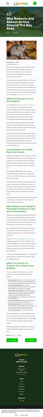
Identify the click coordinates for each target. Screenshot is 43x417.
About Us (21, 384)
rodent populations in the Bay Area (26, 105)
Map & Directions (21, 374)
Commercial (22, 389)
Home (21, 381)
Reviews (21, 394)
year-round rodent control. (27, 310)
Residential (21, 386)
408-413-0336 (21, 362)
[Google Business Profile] (23, 401)
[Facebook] (20, 401)
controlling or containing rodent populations (23, 238)
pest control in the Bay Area (25, 94)
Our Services (21, 391)
